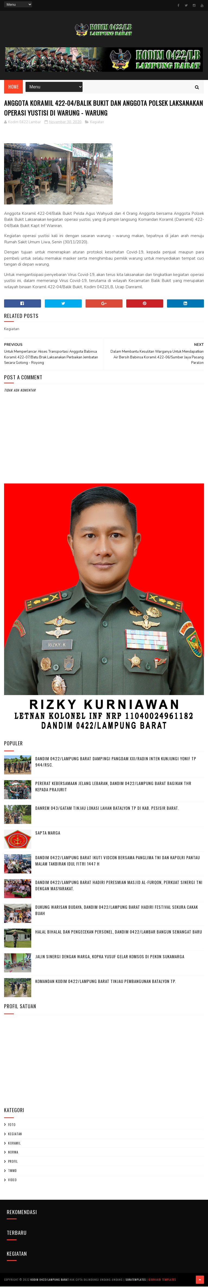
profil (13, 1162)
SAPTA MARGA (47, 833)
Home (13, 87)
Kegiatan (97, 122)
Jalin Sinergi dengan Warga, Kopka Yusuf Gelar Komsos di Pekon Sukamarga (109, 957)
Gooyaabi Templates (162, 1280)
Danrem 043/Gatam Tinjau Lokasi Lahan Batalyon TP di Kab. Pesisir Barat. (107, 808)
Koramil (14, 1143)
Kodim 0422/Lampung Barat (49, 1280)
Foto (12, 1125)
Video (12, 1180)
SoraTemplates (135, 1280)
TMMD (12, 1171)
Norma (13, 1152)
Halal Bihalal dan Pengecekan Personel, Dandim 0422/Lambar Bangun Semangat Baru (118, 932)
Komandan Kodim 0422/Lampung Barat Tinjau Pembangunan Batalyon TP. (105, 982)
